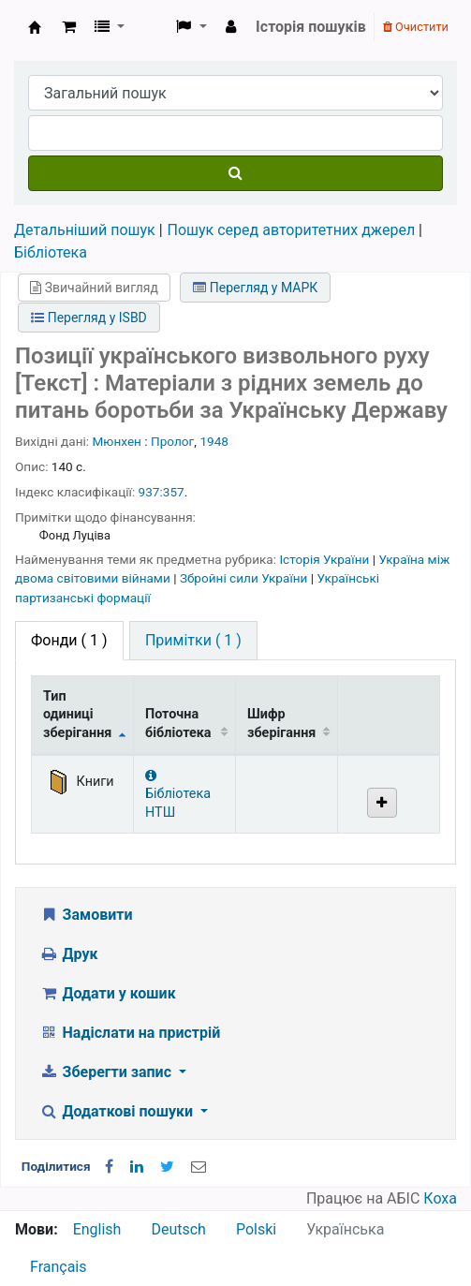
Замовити (86, 915)
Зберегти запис (107, 1072)
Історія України (325, 559)
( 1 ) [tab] (69, 640)
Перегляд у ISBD (89, 317)
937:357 (161, 491)
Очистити (416, 27)
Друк (68, 954)
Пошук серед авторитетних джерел (292, 230)
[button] (68, 27)
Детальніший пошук (84, 230)
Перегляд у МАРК (255, 287)
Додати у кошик (107, 993)
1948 (213, 441)
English (97, 1229)
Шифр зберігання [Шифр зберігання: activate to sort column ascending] (281, 723)
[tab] (193, 640)
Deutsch (178, 1229)
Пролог (172, 441)
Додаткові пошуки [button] (118, 1111)
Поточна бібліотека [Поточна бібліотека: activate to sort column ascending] (178, 723)
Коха (440, 1198)
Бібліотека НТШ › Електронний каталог (34, 27)
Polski (256, 1229)
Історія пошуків (311, 27)
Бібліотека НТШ (178, 794)
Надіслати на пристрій (129, 1033)
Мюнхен (117, 441)
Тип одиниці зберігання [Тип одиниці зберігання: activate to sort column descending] (77, 714)
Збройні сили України (245, 577)
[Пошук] (235, 173)
